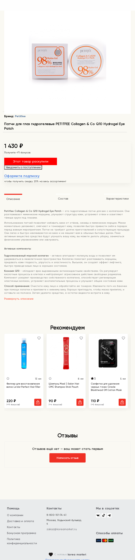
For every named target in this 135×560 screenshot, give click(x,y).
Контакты (13, 527)
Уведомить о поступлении (23, 167)
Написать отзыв (67, 458)
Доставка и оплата (20, 521)
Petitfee (20, 116)
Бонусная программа (21, 533)
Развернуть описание (19, 298)
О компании (15, 515)
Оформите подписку (21, 176)
